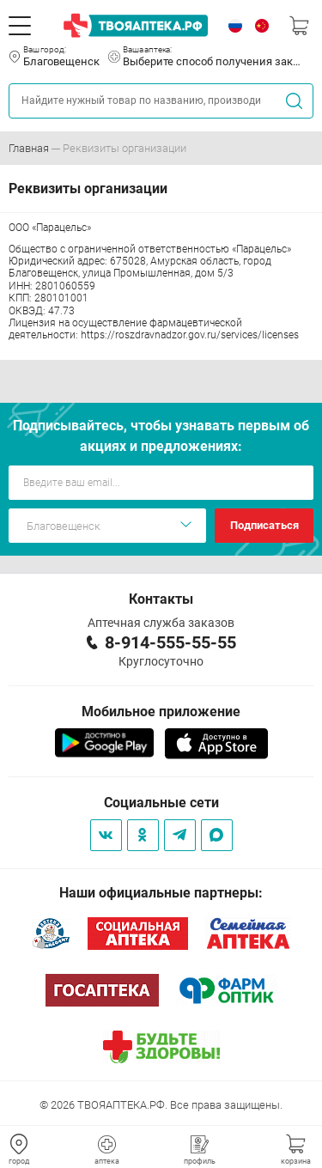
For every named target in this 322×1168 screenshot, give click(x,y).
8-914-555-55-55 (170, 642)
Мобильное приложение (161, 711)
